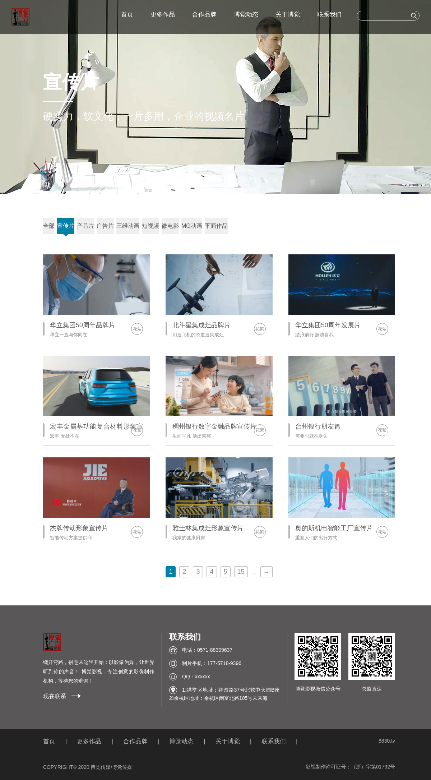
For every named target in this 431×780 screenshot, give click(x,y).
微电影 (170, 226)
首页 (127, 14)
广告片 (105, 226)
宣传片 (65, 226)
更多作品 (162, 14)
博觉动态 (246, 14)
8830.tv (387, 740)
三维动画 (127, 226)
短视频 (150, 226)
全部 (49, 226)
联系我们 (329, 14)
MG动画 (191, 226)
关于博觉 (287, 14)
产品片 (85, 226)
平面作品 (216, 226)
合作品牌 (204, 14)
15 (241, 571)
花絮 (137, 328)
